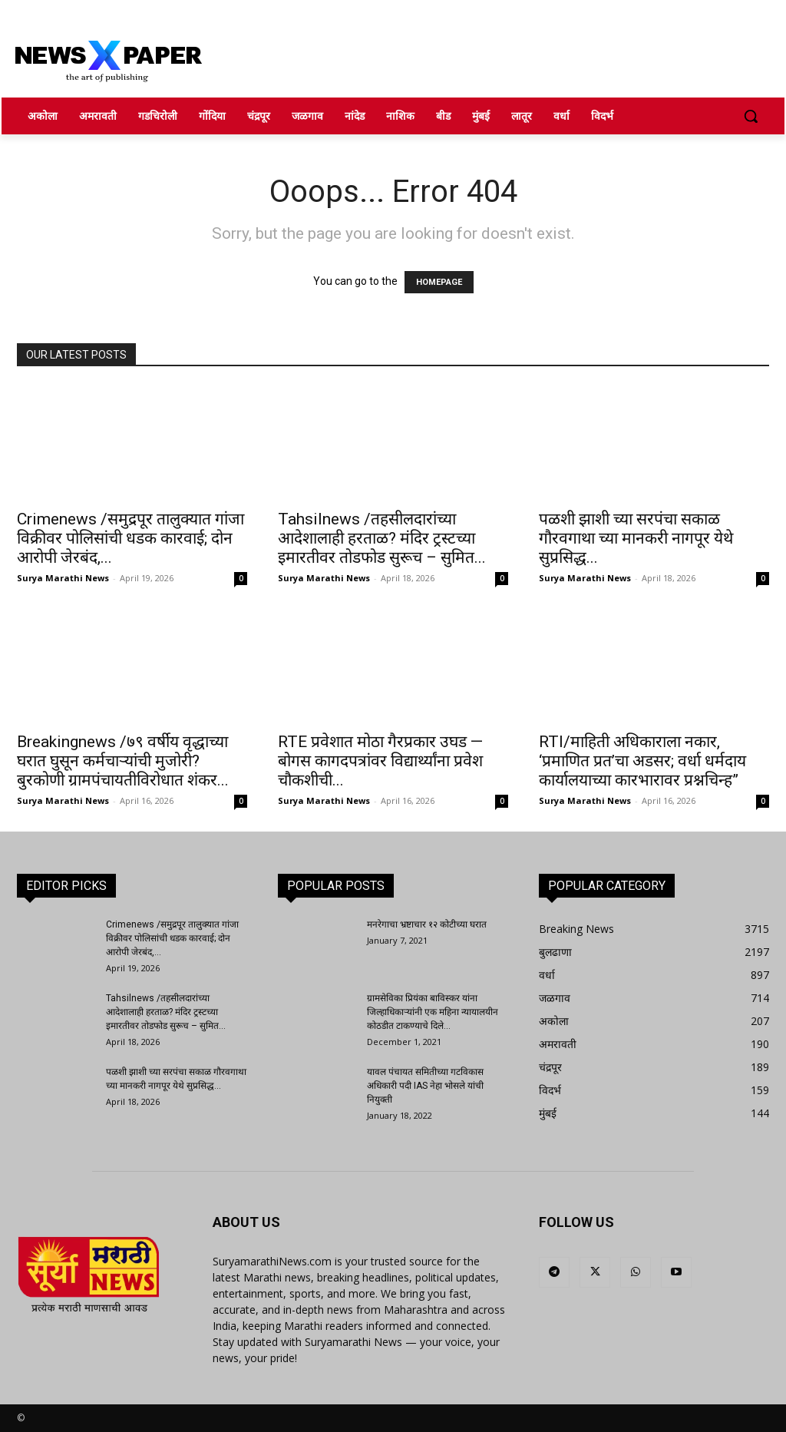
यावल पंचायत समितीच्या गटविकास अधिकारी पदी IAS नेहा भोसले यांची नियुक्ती (425, 1086)
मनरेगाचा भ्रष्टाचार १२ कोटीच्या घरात (427, 924)
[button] (750, 116)
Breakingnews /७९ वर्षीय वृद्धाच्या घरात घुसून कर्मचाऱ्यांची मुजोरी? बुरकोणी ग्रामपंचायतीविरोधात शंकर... (123, 761)
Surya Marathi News (63, 578)
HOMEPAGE (439, 282)
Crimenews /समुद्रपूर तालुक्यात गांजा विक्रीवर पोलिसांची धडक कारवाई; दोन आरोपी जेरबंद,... (130, 538)
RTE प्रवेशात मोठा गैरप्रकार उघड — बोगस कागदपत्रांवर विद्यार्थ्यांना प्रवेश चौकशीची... (380, 761)
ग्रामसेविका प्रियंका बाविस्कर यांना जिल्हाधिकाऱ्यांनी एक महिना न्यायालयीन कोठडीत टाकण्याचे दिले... (432, 1012)
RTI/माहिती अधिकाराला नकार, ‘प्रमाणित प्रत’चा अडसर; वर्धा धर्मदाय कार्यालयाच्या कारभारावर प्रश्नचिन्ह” (642, 761)
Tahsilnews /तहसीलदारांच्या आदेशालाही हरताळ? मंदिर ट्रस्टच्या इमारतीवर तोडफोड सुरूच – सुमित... (382, 538)
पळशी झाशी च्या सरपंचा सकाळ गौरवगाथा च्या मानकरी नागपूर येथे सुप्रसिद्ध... (636, 538)
